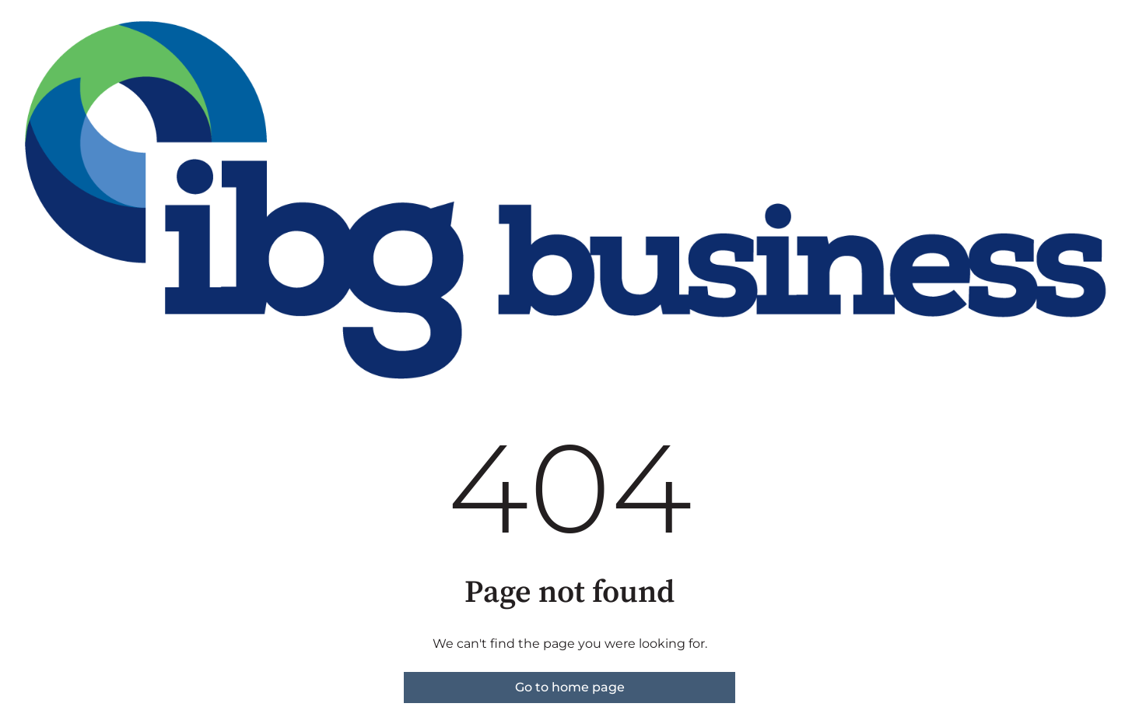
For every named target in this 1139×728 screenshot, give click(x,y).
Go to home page (570, 687)
